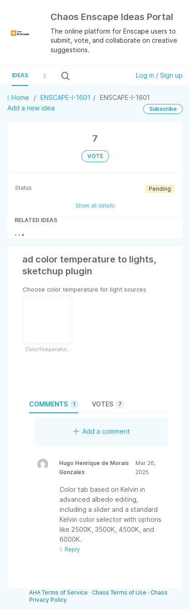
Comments (53, 404)
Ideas (20, 75)
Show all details (95, 205)
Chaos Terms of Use (119, 592)
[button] (44, 76)
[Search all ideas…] (99, 75)
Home (19, 97)
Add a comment (101, 431)
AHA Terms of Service (59, 592)
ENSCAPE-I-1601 (65, 97)
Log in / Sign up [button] (159, 75)
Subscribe (163, 108)
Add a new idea (31, 108)
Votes (108, 404)
